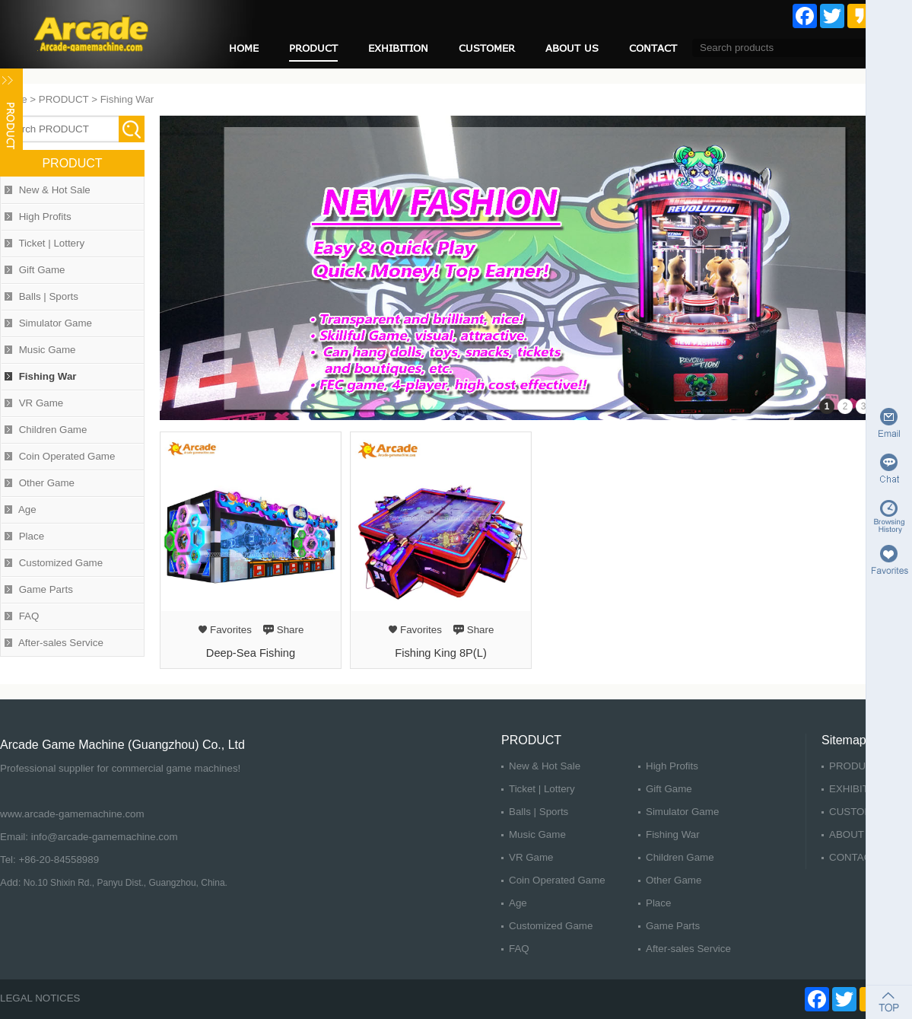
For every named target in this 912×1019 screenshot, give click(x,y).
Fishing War (127, 99)
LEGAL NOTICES (40, 998)
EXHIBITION (398, 48)
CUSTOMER (487, 48)
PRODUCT (313, 48)
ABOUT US (572, 48)
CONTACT (653, 48)
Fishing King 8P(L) (441, 653)
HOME (244, 48)
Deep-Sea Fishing (250, 653)
